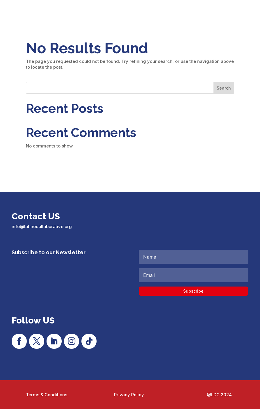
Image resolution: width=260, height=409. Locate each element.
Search (224, 88)
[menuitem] (244, 13)
